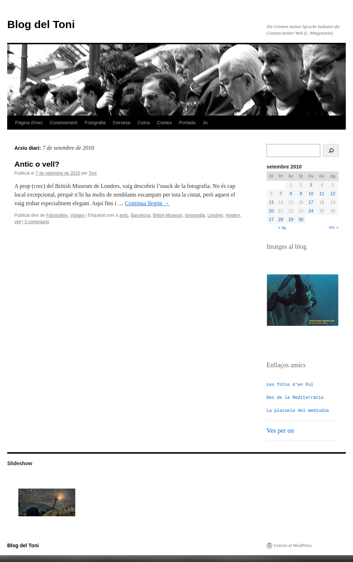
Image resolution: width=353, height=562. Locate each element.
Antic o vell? (36, 164)
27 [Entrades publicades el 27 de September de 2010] (271, 219)
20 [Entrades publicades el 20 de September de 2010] (271, 210)
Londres (215, 215)
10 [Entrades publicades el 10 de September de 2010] (311, 193)
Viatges (77, 215)
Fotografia (95, 122)
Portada (187, 122)
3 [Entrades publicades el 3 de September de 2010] (311, 185)
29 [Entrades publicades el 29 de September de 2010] (291, 219)
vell (17, 221)
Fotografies (57, 215)
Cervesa (121, 122)
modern (232, 215)
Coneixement (63, 122)
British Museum (168, 215)
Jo (205, 122)
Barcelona (140, 215)
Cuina (144, 122)
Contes (164, 122)
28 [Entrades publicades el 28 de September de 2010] (280, 219)
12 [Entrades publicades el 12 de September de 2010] (332, 193)
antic (123, 215)
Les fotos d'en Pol (290, 384)
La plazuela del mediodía (298, 410)
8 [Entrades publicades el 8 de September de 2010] (291, 193)
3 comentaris (36, 221)
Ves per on (280, 430)
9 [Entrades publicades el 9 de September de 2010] (301, 193)
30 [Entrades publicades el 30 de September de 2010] (301, 219)
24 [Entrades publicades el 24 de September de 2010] (311, 210)
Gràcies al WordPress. (293, 545)
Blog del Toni (41, 24)
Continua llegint (147, 203)
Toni (93, 173)
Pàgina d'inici (29, 122)
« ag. (282, 227)
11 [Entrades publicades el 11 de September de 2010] (322, 193)
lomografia (195, 215)
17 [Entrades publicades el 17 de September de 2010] (311, 202)
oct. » (334, 227)
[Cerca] (331, 150)
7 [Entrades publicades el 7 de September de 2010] (281, 193)
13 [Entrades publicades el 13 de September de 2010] (271, 202)
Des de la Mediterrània (295, 397)
